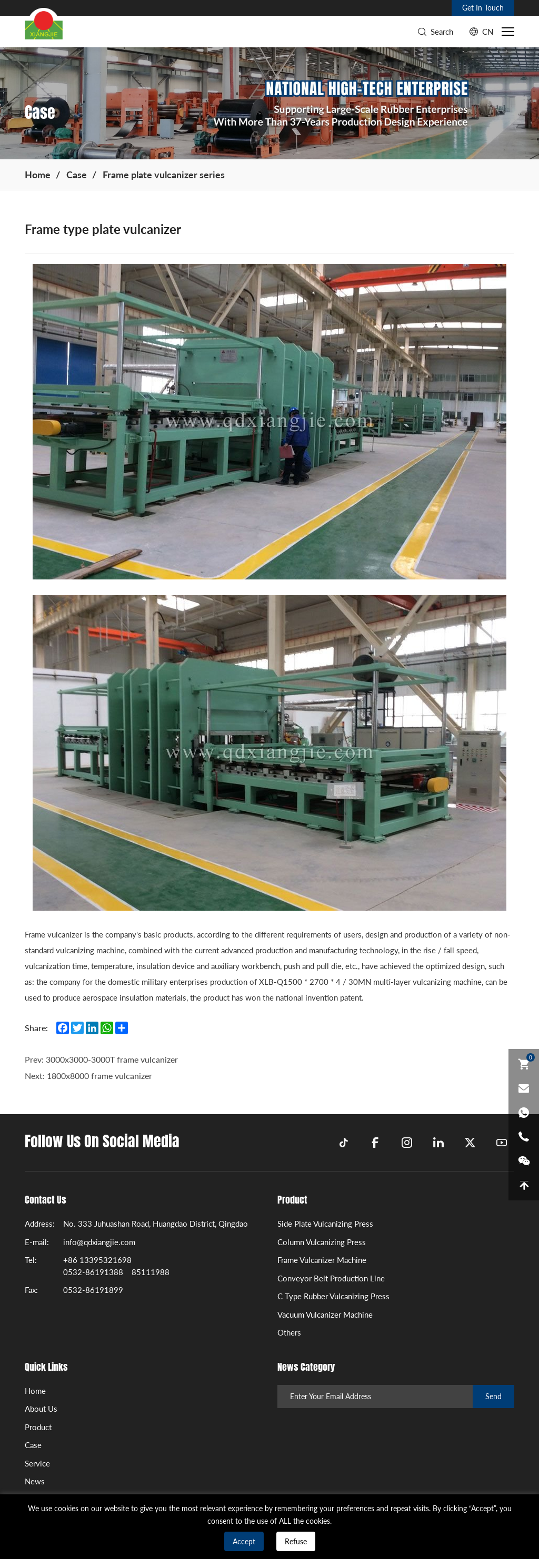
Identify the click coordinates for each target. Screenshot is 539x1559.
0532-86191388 (93, 1272)
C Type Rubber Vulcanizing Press (333, 1296)
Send (493, 1396)
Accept (244, 1541)
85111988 (150, 1272)
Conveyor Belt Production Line (331, 1278)
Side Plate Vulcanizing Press (325, 1223)
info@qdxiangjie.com (99, 1242)
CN (487, 31)
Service (37, 1463)
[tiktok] (343, 1142)
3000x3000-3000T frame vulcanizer (112, 1074)
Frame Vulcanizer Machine (321, 1260)
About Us (41, 1408)
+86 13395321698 (97, 1260)
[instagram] (407, 1142)
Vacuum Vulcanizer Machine (325, 1314)
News (35, 1481)
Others (289, 1332)
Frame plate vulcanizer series (164, 174)
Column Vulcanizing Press (321, 1242)
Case (76, 174)
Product (38, 1427)
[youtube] (501, 1142)
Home (38, 174)
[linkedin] (438, 1142)
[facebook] (375, 1142)
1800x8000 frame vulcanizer (99, 1090)
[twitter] (470, 1142)
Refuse (296, 1541)
